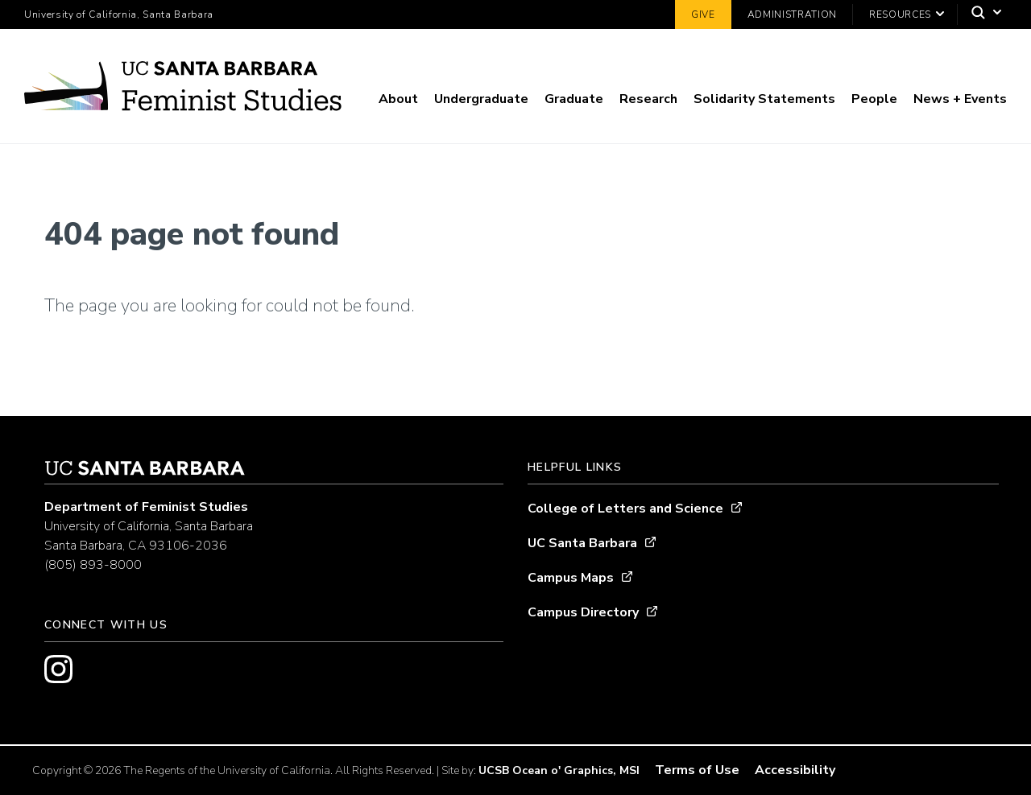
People (874, 99)
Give (703, 14)
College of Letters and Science (625, 508)
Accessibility (795, 770)
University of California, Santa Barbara (118, 14)
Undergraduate (481, 99)
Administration (792, 14)
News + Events (960, 99)
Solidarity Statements (764, 99)
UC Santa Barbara (582, 543)
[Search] (982, 15)
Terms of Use (697, 770)
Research (648, 99)
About (398, 99)
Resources (900, 14)
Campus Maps (571, 578)
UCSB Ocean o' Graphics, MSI (559, 770)
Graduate (573, 99)
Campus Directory (583, 612)
